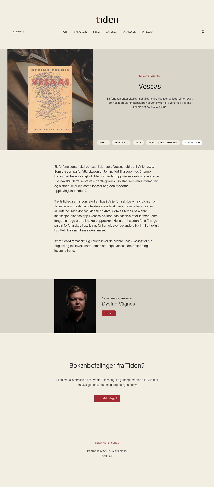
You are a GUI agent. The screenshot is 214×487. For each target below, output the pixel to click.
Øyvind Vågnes (149, 75)
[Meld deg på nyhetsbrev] (16, 32)
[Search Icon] (203, 32)
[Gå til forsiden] (107, 19)
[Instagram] (103, 465)
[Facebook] (110, 465)
